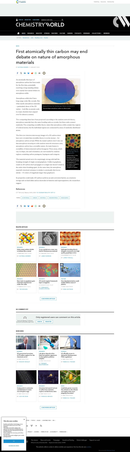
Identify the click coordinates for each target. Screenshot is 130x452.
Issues (38, 420)
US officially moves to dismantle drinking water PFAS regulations (69, 355)
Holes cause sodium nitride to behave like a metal (25, 250)
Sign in (39, 321)
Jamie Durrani (46, 256)
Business (19, 351)
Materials (43, 197)
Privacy (30, 431)
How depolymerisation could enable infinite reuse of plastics (70, 282)
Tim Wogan (23, 289)
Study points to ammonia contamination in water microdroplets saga (25, 389)
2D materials (25, 197)
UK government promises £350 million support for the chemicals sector (26, 355)
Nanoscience (64, 197)
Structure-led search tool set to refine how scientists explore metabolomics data (48, 389)
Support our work (95, 440)
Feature (63, 279)
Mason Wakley (24, 362)
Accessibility (54, 431)
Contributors (46, 420)
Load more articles (48, 298)
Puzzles (46, 37)
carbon (35, 197)
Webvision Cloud (111, 450)
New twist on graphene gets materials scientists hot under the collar (26, 282)
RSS (54, 420)
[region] (13, 434)
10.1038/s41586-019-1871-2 (45, 192)
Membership (110, 1)
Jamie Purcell (68, 257)
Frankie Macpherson (43, 364)
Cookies (36, 431)
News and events (46, 440)
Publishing (96, 1)
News (17, 46)
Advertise (26, 420)
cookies (89, 447)
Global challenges (82, 440)
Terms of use (44, 431)
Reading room (38, 37)
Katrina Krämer (23, 67)
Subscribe (36, 19)
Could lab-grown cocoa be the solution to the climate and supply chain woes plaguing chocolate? (69, 390)
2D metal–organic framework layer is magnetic (48, 281)
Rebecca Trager (69, 362)
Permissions (63, 431)
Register (28, 19)
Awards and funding (68, 440)
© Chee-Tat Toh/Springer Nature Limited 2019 (61, 106)
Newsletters (26, 37)
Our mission (34, 440)
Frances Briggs (47, 396)
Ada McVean (23, 396)
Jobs (32, 37)
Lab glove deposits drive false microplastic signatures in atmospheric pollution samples (48, 356)
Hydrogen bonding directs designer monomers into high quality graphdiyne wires (70, 251)
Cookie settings (14, 445)
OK (14, 441)
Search (62, 19)
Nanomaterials (53, 197)
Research (20, 247)
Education (103, 1)
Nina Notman (68, 289)
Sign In (20, 19)
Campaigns (56, 440)
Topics (33, 420)
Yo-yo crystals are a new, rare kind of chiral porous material (48, 250)
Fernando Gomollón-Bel (44, 288)
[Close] (24, 419)
